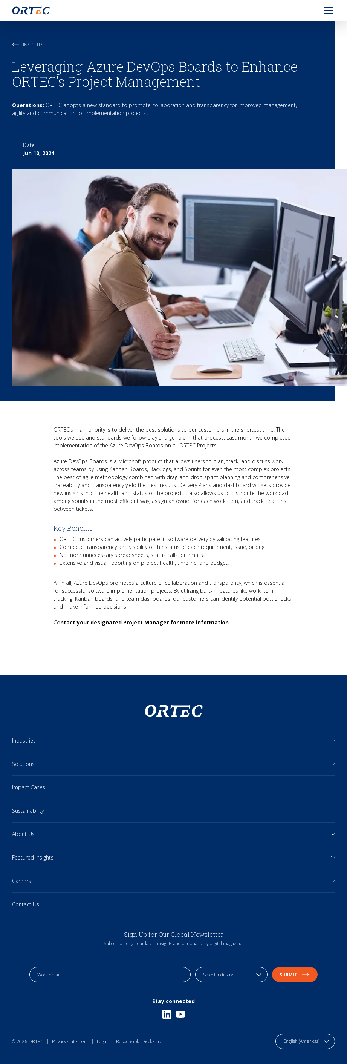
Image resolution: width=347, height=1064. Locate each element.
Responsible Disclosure (139, 1041)
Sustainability (28, 810)
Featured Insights (33, 857)
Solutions (23, 763)
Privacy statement (70, 1041)
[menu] (322, 10)
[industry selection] (231, 974)
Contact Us (25, 904)
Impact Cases (28, 787)
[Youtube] (180, 1014)
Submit (295, 975)
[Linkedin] (166, 1014)
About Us (23, 834)
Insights (27, 44)
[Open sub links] (333, 740)
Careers (21, 880)
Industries (24, 740)
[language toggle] (305, 1041)
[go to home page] (31, 10)
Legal (102, 1041)
